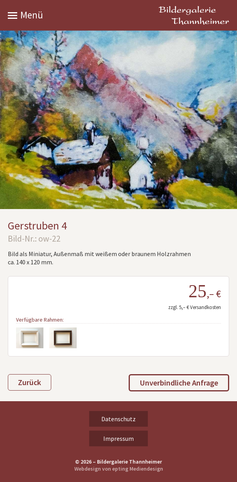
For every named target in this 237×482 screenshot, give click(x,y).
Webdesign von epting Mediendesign (118, 468)
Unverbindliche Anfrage (179, 382)
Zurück (29, 382)
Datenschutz (118, 419)
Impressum (118, 438)
